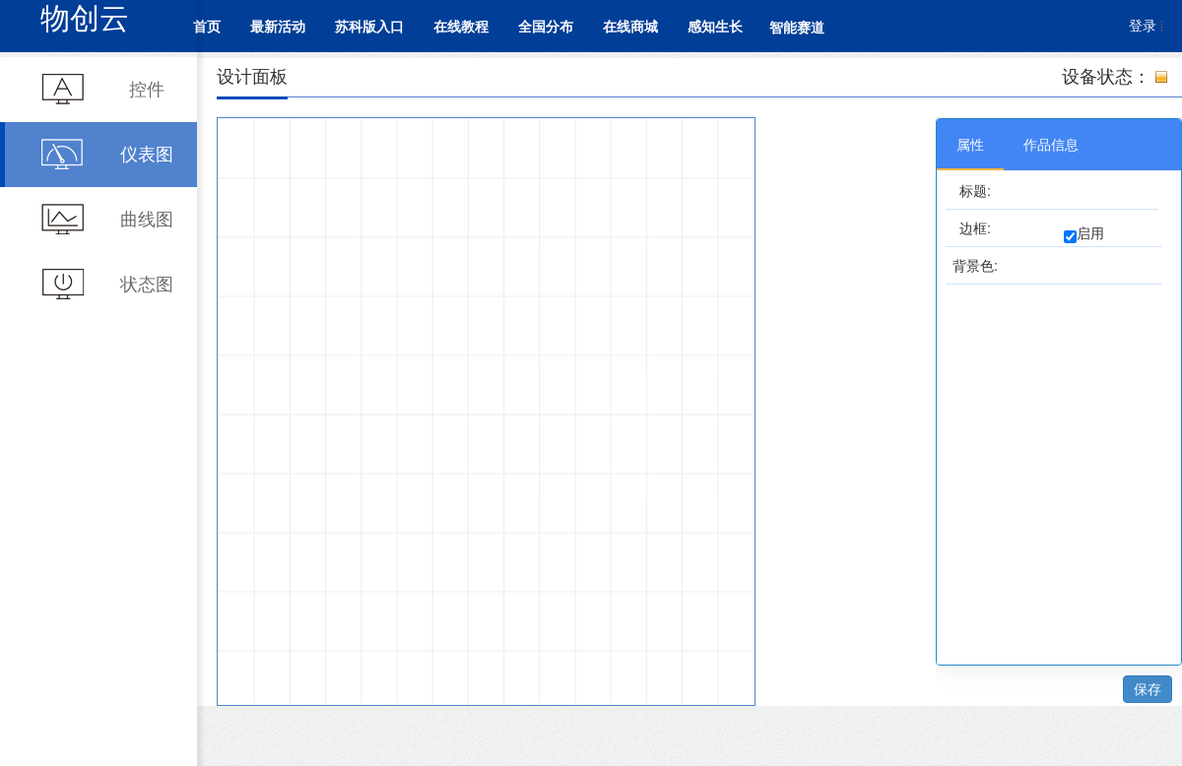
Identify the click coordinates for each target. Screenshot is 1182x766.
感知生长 (715, 26)
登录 (1142, 25)
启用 (1090, 233)
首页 (207, 26)
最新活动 (277, 26)
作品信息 (1051, 145)
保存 (1147, 689)
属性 (970, 145)
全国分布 (545, 26)
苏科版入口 (369, 26)
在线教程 (461, 26)
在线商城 (630, 26)
